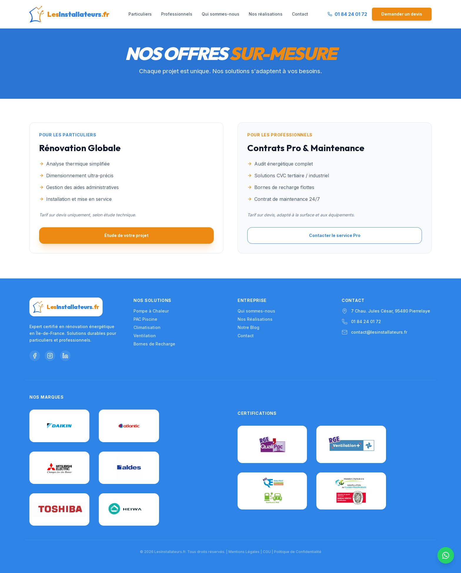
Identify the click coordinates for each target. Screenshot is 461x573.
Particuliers (140, 13)
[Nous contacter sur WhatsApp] (445, 555)
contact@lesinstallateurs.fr (379, 330)
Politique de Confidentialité (297, 551)
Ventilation (144, 334)
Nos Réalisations (255, 317)
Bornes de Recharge (154, 342)
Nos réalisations (266, 13)
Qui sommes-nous (220, 13)
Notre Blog (248, 325)
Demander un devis (401, 13)
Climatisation (147, 325)
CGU (267, 551)
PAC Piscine (145, 317)
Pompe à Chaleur (151, 309)
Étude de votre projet (126, 235)
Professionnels (176, 13)
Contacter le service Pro (334, 235)
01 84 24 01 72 (366, 320)
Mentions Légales (244, 551)
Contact (300, 13)
